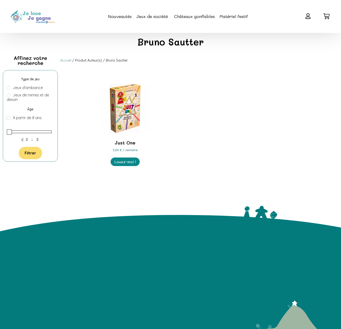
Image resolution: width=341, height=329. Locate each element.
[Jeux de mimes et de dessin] (8, 95)
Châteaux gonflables (194, 16)
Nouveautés (120, 16)
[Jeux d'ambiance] (8, 88)
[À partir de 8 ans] (8, 118)
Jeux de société (152, 16)
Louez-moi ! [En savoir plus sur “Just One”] (125, 161)
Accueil (65, 60)
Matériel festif (234, 16)
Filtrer (30, 153)
